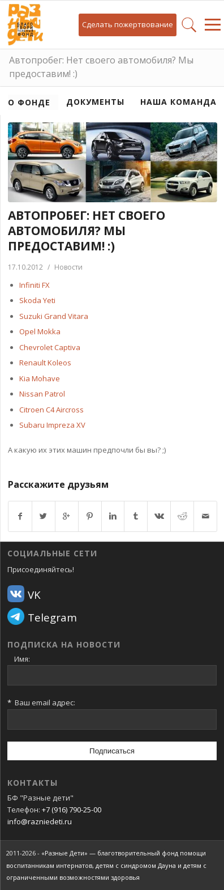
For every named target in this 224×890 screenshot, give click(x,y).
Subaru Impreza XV (52, 425)
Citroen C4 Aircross (51, 409)
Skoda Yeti (37, 300)
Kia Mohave (39, 378)
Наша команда (178, 101)
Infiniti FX (34, 285)
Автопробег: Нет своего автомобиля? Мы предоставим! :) (101, 67)
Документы (95, 101)
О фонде (29, 102)
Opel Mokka (40, 331)
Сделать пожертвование (127, 24)
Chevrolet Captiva (49, 347)
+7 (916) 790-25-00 (71, 809)
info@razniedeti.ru (39, 821)
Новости (68, 267)
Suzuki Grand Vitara (53, 316)
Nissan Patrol (42, 394)
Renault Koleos (45, 362)
